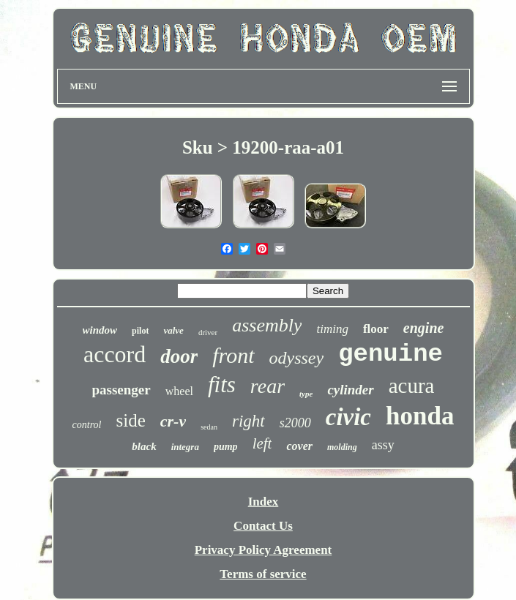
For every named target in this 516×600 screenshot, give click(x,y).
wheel (179, 391)
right (248, 421)
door (179, 356)
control (87, 424)
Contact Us (263, 526)
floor (376, 329)
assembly (267, 325)
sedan (209, 427)
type (306, 393)
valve (173, 330)
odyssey (296, 357)
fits (222, 384)
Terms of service (263, 574)
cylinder (350, 389)
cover (299, 446)
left (262, 443)
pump (226, 446)
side (131, 420)
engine (423, 328)
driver (207, 332)
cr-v (173, 421)
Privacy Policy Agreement (263, 550)
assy (383, 445)
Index (263, 502)
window (100, 330)
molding (342, 447)
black (144, 446)
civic (348, 417)
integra (185, 446)
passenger (121, 389)
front (233, 355)
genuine (390, 354)
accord (114, 354)
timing (332, 329)
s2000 (295, 423)
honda (420, 416)
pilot (140, 331)
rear (267, 386)
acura (412, 385)
